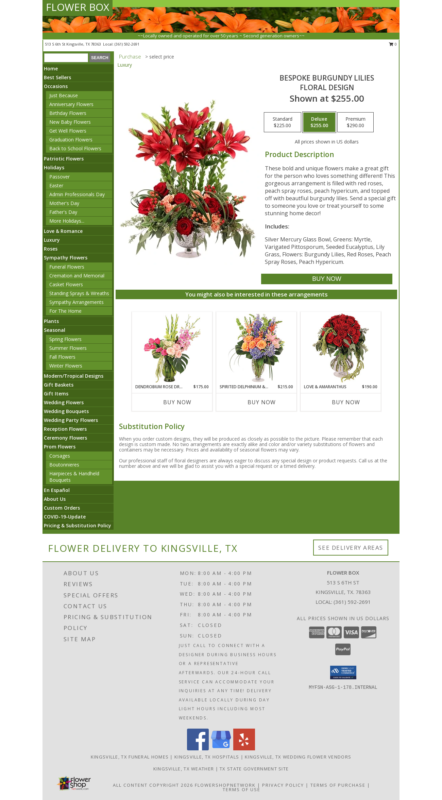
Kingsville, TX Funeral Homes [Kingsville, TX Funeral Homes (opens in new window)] (130, 757)
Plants (51, 321)
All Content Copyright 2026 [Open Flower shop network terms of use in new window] (153, 785)
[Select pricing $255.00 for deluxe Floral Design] (319, 122)
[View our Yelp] (244, 748)
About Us (55, 499)
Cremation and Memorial (76, 275)
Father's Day (63, 212)
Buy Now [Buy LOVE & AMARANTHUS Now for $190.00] (346, 402)
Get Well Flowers (67, 130)
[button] (343, 672)
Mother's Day (64, 203)
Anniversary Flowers (71, 104)
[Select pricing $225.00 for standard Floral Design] (282, 122)
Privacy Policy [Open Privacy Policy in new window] (283, 785)
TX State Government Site (254, 769)
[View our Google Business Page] (221, 748)
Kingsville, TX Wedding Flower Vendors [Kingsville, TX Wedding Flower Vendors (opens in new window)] (298, 757)
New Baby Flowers (70, 122)
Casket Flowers (66, 284)
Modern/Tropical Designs (73, 376)
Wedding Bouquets (66, 411)
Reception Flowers (65, 429)
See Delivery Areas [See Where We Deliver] (350, 547)
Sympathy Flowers (65, 257)
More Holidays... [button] (66, 221)
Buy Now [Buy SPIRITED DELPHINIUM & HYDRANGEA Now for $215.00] (262, 402)
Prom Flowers (59, 446)
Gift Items (56, 393)
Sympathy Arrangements (76, 302)
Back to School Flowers (75, 148)
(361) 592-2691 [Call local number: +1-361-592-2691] (127, 44)
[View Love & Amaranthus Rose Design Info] (340, 347)
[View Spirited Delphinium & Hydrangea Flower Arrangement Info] (256, 347)
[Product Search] (66, 57)
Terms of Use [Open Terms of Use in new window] (241, 789)
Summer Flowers (68, 348)
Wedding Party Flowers (71, 420)
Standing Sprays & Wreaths (79, 293)
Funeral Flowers (66, 266)
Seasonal (54, 330)
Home (51, 68)
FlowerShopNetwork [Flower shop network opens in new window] (225, 785)
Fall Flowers (62, 357)
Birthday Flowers (67, 113)
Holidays (54, 167)
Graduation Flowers (70, 139)
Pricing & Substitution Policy (77, 525)
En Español (57, 490)
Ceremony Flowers (65, 438)
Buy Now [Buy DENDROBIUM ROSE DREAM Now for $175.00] (177, 402)
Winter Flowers (65, 365)
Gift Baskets (58, 384)
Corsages (59, 456)
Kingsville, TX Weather (183, 769)
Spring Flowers (65, 339)
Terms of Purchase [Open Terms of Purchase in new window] (338, 785)
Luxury (52, 240)
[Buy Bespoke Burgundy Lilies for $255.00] (326, 279)
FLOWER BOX (77, 7)
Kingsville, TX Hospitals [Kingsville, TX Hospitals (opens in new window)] (206, 757)
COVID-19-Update (65, 516)
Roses (50, 248)
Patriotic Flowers (64, 158)
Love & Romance (63, 231)
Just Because (63, 95)
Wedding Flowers (64, 402)
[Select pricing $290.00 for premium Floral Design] (355, 122)
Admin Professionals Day (77, 194)
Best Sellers (57, 77)
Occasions (56, 86)
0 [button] (393, 44)
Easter (56, 185)
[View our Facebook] (198, 748)
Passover (59, 176)
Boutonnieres (64, 464)
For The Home (65, 311)
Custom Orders (62, 508)
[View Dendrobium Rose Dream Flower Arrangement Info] (172, 347)
